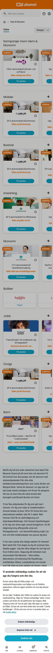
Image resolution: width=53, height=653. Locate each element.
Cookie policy (11, 612)
